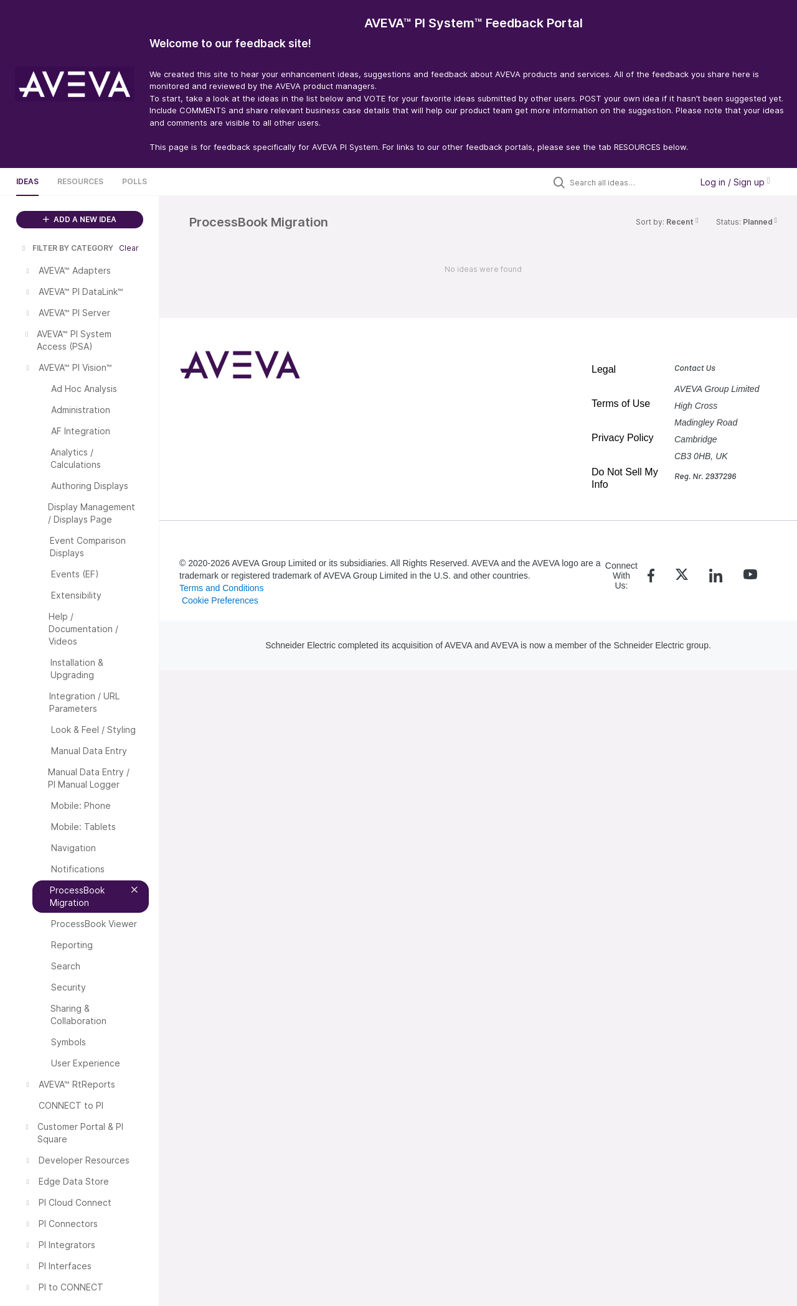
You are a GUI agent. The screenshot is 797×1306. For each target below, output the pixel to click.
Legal (604, 369)
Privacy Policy (623, 437)
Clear (129, 248)
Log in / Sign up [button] (735, 182)
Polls (134, 181)
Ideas (27, 181)
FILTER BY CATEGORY (66, 248)
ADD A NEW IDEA (79, 219)
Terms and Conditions (221, 588)
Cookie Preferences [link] (220, 600)
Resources (80, 181)
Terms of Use (621, 403)
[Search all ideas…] (628, 182)
